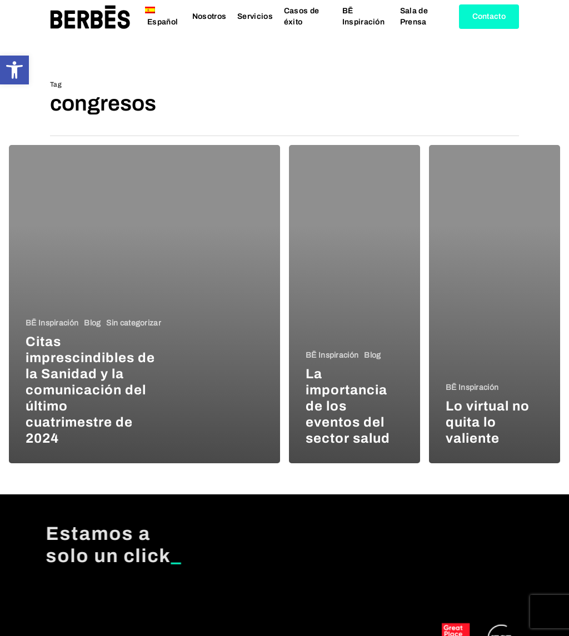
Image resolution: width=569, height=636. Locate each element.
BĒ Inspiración (52, 323)
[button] (14, 70)
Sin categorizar (133, 323)
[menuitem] (163, 28)
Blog (92, 323)
